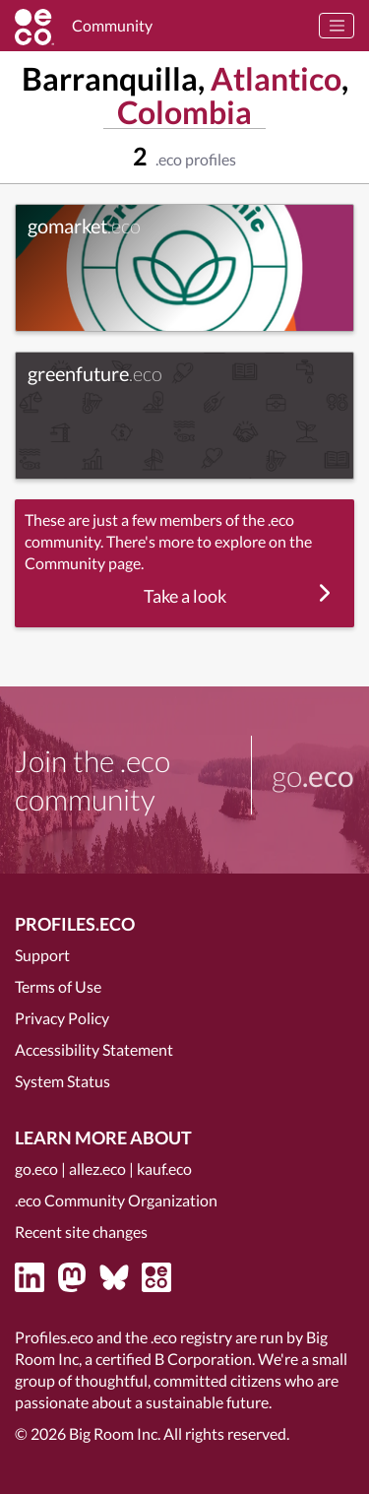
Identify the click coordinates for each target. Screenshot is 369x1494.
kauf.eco (164, 1168)
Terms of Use (58, 986)
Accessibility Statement (94, 1049)
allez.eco (97, 1168)
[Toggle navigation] (336, 25)
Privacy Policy (62, 1017)
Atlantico (276, 78)
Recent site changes (81, 1231)
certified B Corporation (173, 1358)
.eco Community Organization (116, 1200)
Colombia (184, 112)
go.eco (36, 1168)
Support (42, 954)
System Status (62, 1081)
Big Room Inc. (114, 1433)
